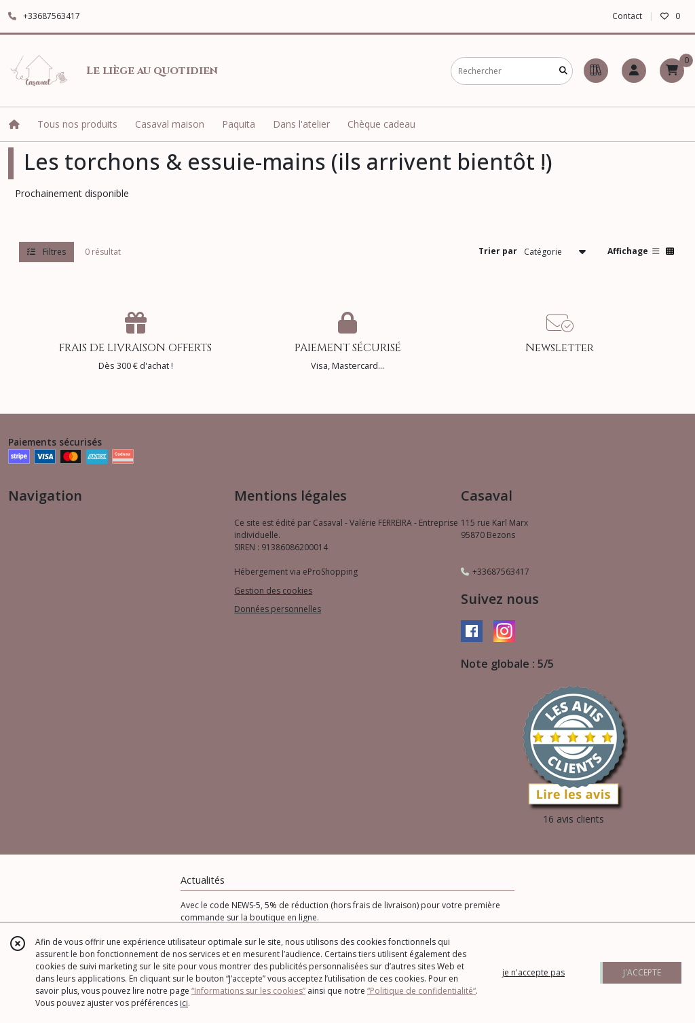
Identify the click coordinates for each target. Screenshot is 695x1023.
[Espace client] (634, 71)
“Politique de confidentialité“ (421, 991)
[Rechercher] (563, 71)
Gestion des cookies (273, 590)
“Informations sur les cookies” (248, 991)
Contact (627, 16)
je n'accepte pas (533, 972)
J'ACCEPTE (642, 972)
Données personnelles (277, 609)
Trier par (497, 251)
